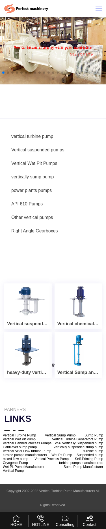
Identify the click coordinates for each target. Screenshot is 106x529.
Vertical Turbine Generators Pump (77, 439)
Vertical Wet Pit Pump (19, 439)
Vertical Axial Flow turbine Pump (27, 451)
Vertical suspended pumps (37, 149)
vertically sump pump (32, 176)
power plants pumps (31, 190)
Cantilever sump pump (20, 447)
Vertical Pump (13, 471)
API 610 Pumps (27, 203)
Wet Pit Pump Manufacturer (23, 467)
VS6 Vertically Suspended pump (79, 443)
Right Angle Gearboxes (34, 230)
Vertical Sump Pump (60, 435)
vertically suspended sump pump (78, 447)
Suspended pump (90, 455)
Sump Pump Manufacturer (83, 467)
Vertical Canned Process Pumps (27, 443)
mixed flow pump (15, 459)
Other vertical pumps (32, 217)
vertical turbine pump (32, 136)
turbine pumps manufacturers (25, 455)
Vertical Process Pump (51, 459)
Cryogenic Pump (15, 463)
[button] (3, 72)
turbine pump (93, 451)
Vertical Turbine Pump (19, 435)
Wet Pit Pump (61, 455)
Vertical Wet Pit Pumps (34, 163)
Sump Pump (94, 435)
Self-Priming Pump (89, 459)
